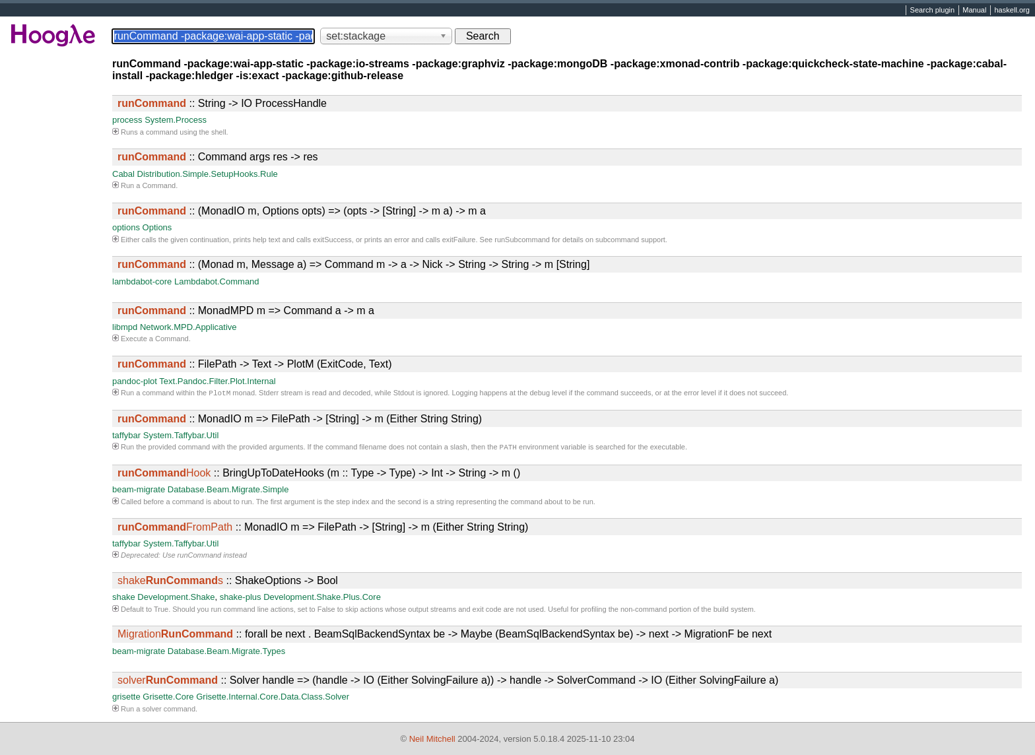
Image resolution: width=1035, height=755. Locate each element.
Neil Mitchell (432, 739)
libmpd (124, 327)
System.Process (176, 120)
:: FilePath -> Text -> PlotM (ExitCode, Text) (254, 364)
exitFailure (459, 240)
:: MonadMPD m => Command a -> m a (245, 310)
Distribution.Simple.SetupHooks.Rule (207, 174)
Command (159, 185)
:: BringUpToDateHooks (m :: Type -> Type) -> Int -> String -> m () (318, 475)
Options (157, 227)
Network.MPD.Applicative (188, 327)
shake (123, 600)
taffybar (126, 437)
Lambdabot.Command (216, 281)
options (126, 227)
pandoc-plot (134, 381)
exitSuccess (332, 240)
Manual (974, 11)
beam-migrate (138, 492)
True (161, 612)
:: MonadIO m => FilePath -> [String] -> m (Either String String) (299, 420)
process (127, 120)
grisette (126, 699)
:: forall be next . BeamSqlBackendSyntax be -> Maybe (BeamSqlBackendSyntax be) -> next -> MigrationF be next (444, 636)
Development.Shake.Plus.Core (322, 600)
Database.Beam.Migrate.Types (226, 654)
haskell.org (1011, 11)
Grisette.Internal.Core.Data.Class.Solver (272, 699)
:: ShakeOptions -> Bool (227, 583)
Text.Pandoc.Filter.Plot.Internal (217, 381)
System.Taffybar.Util (181, 437)
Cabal (123, 174)
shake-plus (240, 600)
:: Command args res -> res (217, 156)
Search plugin (932, 11)
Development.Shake (176, 600)
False (326, 612)
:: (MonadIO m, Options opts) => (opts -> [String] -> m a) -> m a (301, 210)
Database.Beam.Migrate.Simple (228, 492)
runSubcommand (522, 240)
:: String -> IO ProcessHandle (222, 103)
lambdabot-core (142, 281)
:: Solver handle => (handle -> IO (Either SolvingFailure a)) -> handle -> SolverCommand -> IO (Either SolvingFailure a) (447, 682)
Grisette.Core (168, 699)
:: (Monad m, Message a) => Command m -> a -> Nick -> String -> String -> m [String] (353, 264)
